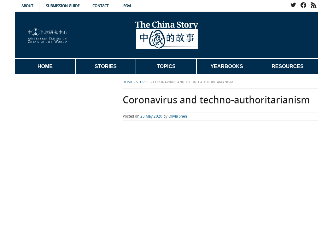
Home (45, 66)
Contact (100, 6)
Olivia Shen (152, 116)
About (27, 6)
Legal (126, 6)
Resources (287, 66)
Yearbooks (226, 66)
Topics (166, 66)
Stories (106, 66)
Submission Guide (62, 6)
